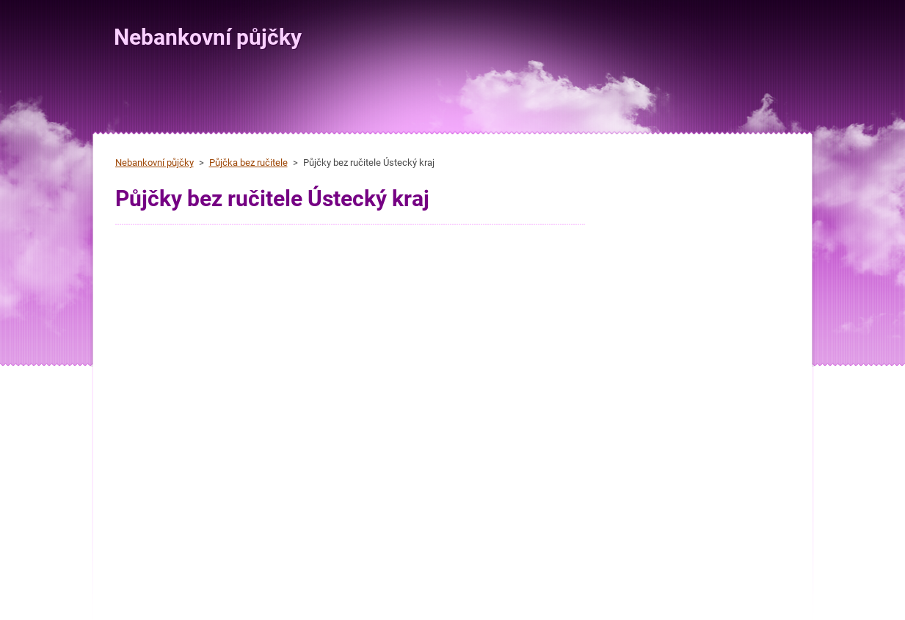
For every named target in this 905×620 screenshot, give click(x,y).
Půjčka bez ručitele (248, 162)
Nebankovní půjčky (154, 162)
